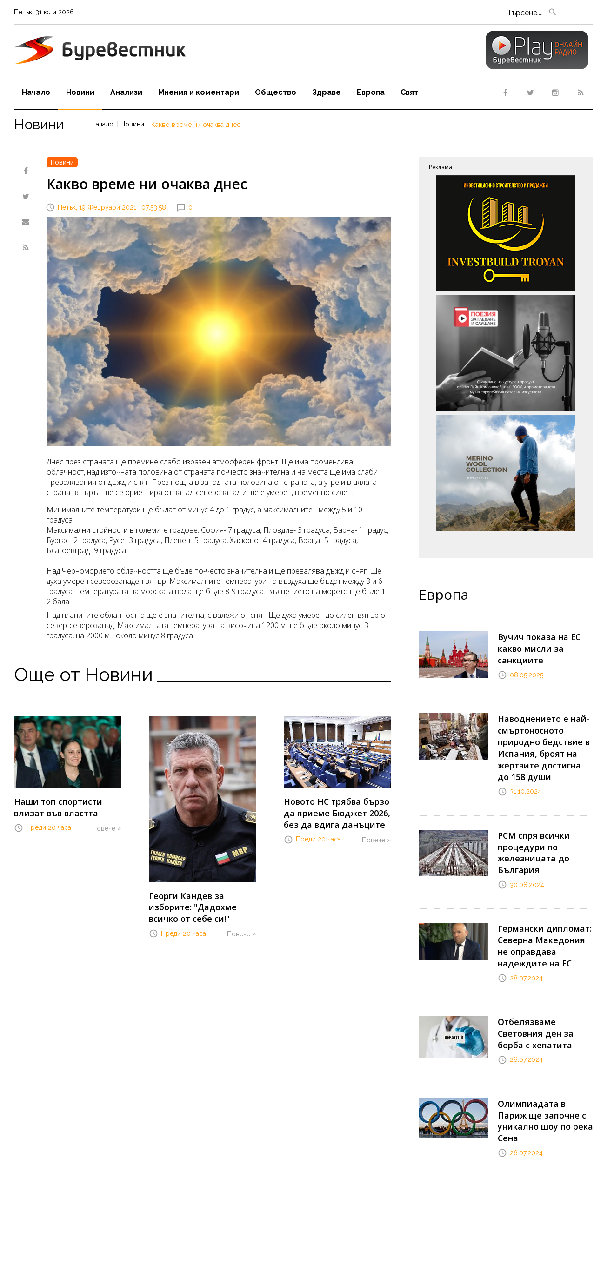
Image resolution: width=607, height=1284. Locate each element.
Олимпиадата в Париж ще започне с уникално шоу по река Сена (542, 1067)
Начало (36, 92)
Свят (409, 92)
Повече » (106, 824)
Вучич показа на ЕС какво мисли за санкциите (545, 641)
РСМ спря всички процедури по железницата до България (529, 830)
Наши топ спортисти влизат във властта (67, 805)
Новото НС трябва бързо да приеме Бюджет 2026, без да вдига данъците (336, 810)
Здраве (326, 92)
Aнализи (126, 92)
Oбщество (275, 92)
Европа (371, 92)
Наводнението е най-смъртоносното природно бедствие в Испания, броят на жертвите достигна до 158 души (541, 735)
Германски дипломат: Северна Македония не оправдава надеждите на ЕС (541, 915)
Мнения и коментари (198, 92)
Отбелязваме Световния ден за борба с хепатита (545, 992)
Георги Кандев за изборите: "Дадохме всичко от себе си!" (202, 905)
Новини (80, 92)
